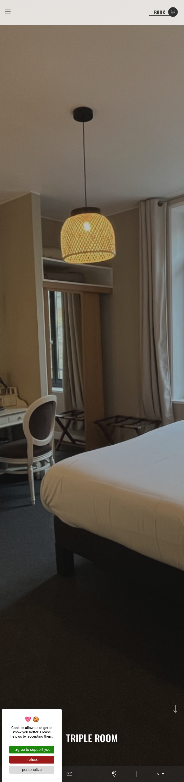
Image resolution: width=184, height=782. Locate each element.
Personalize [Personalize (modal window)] (32, 769)
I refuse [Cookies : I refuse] (32, 759)
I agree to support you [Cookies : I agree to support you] (32, 749)
